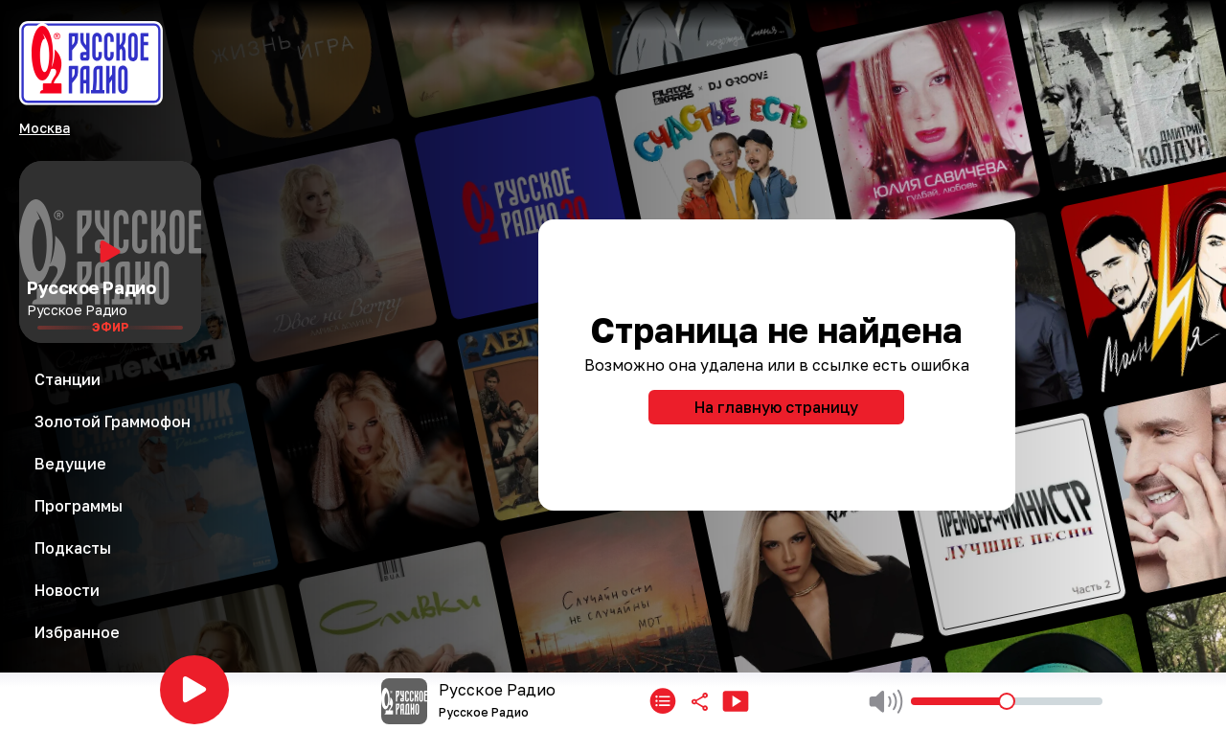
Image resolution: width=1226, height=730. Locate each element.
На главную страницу (776, 407)
